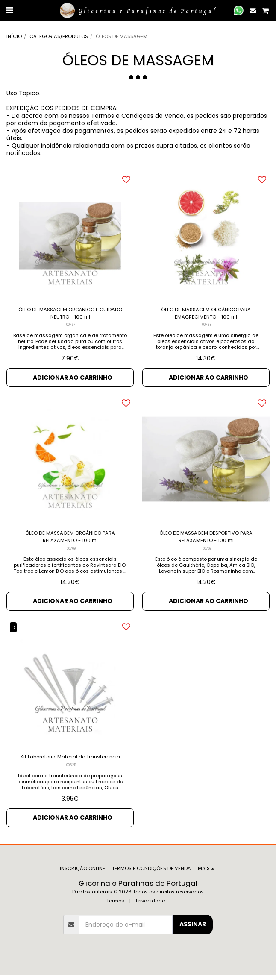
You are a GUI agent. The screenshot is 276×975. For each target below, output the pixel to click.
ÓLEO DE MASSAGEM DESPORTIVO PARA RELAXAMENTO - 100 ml (206, 537)
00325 (71, 764)
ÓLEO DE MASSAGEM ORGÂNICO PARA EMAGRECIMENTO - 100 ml (206, 313)
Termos (115, 900)
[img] (70, 235)
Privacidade (150, 900)
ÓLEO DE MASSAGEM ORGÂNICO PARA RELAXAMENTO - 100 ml (70, 537)
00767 (71, 324)
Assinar (192, 924)
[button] (9, 10)
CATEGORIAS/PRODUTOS (58, 36)
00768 (206, 324)
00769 (71, 548)
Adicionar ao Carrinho (72, 377)
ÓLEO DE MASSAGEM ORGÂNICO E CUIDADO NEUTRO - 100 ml (70, 313)
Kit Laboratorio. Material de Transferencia (70, 756)
